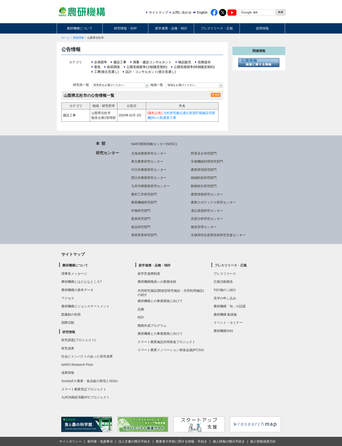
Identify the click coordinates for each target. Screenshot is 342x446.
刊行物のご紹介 (225, 290)
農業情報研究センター (207, 194)
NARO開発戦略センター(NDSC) (154, 144)
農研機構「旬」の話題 (230, 306)
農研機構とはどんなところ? (81, 281)
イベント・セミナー (228, 322)
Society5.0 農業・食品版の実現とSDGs (89, 381)
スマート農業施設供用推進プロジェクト (166, 342)
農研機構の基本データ (77, 290)
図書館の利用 (71, 314)
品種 (141, 309)
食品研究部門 (140, 227)
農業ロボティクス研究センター (213, 202)
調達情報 (78, 37)
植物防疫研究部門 (204, 178)
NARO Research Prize (77, 364)
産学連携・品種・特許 (171, 28)
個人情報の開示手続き (229, 441)
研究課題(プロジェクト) (78, 340)
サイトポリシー (70, 441)
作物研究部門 (140, 210)
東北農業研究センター (147, 161)
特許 (141, 317)
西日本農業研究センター (149, 178)
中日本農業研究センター (149, 170)
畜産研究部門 (140, 218)
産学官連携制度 (149, 273)
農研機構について (80, 28)
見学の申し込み (225, 298)
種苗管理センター (204, 227)
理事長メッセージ (74, 273)
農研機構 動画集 (225, 314)
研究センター (107, 153)
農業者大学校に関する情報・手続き (181, 441)
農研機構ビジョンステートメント (85, 306)
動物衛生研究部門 (204, 186)
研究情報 (68, 332)
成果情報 (67, 373)
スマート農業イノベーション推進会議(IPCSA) (171, 350)
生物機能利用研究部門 (207, 161)
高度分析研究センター (207, 218)
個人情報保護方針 (263, 441)
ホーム (65, 37)
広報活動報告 (223, 281)
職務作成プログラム (152, 325)
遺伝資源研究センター (207, 210)
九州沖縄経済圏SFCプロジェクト (85, 397)
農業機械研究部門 (144, 202)
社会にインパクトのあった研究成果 (87, 356)
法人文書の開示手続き (134, 441)
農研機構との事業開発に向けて (160, 301)
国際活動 (67, 322)
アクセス (67, 298)
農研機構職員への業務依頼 (157, 281)
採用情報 (262, 28)
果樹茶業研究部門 (144, 235)
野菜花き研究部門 (204, 153)
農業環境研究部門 (204, 170)
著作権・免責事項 (100, 441)
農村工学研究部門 (144, 194)
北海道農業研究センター (149, 153)
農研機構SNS (223, 331)
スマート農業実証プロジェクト (83, 389)
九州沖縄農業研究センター (150, 186)
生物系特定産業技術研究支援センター (218, 235)
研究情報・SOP (125, 28)
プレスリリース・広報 (217, 28)
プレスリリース (225, 273)
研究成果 (67, 348)
